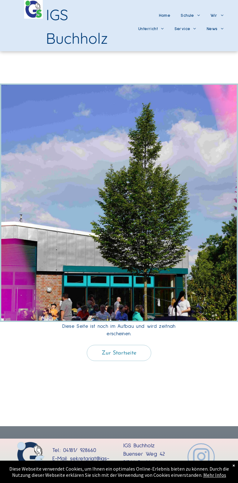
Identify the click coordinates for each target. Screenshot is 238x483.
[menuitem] (165, 13)
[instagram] (201, 457)
